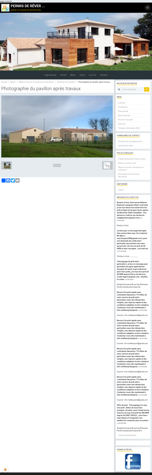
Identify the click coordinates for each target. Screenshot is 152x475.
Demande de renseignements (130, 141)
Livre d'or (92, 75)
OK (147, 89)
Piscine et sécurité (125, 120)
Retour (57, 165)
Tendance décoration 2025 (129, 128)
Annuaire (103, 75)
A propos (121, 103)
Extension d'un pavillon (66, 82)
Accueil (4, 82)
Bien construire (124, 115)
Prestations (123, 107)
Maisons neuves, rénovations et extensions (36, 82)
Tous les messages (127, 435)
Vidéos (82, 75)
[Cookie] (5, 470)
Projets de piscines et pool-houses (132, 159)
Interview (122, 124)
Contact (63, 75)
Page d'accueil (50, 75)
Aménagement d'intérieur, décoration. (128, 175)
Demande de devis (125, 146)
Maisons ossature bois (127, 163)
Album (73, 75)
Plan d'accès (123, 111)
